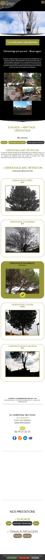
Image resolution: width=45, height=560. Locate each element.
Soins (36, 523)
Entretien (27, 536)
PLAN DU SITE (36, 400)
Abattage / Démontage (22, 523)
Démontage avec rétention (35, 142)
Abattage (4, 142)
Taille (9, 523)
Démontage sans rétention (17, 142)
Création (17, 536)
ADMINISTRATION (22, 402)
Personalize (35, 557)
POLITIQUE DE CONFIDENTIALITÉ (24, 400)
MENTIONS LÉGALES (9, 400)
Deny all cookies (24, 557)
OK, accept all (11, 557)
